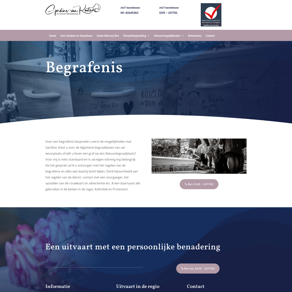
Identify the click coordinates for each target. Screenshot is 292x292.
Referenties (194, 35)
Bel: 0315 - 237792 (201, 184)
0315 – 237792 (168, 13)
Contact (210, 35)
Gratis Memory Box (108, 35)
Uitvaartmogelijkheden (167, 35)
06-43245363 (129, 13)
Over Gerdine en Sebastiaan (76, 35)
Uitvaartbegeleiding (134, 35)
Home (52, 35)
